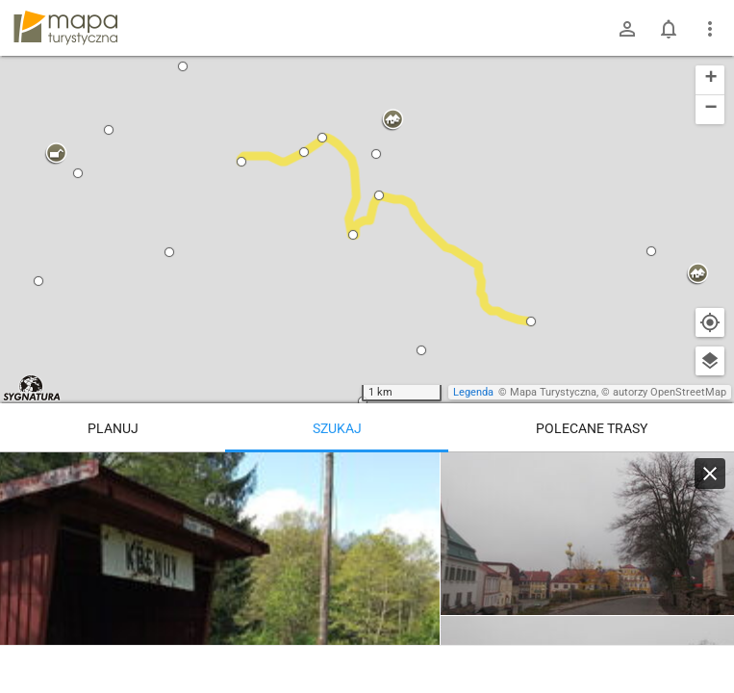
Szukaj (337, 428)
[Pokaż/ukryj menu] (710, 28)
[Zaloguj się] (627, 28)
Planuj (113, 428)
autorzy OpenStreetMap (669, 392)
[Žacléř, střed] (587, 534)
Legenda (473, 392)
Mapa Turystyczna (553, 392)
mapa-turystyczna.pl (65, 28)
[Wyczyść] (710, 473)
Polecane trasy (591, 428)
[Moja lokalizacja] (710, 322)
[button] (55, 154)
